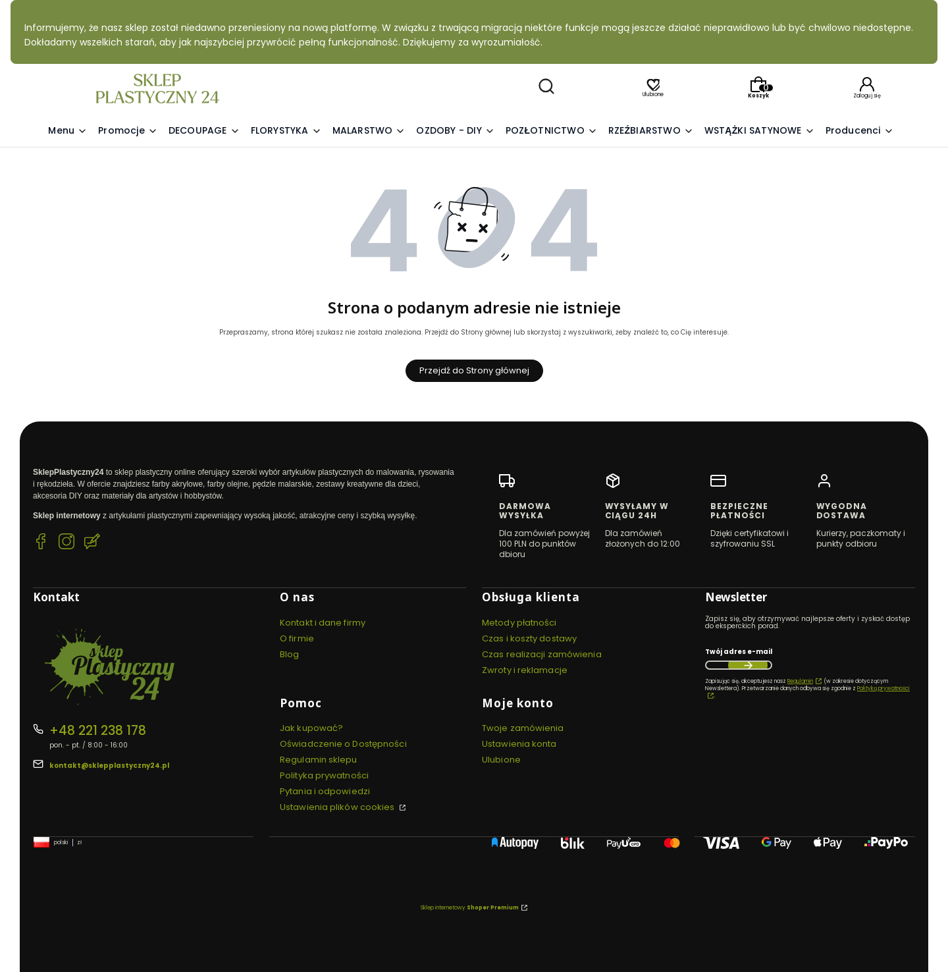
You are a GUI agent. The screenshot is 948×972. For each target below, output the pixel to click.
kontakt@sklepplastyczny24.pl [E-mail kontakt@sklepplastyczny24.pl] (109, 765)
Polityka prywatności (324, 775)
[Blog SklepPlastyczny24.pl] (92, 543)
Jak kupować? (311, 728)
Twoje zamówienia (523, 728)
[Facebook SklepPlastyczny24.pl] (41, 543)
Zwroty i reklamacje (524, 670)
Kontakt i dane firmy (322, 622)
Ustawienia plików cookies (338, 807)
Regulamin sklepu (318, 759)
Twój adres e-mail (738, 651)
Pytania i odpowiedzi (325, 791)
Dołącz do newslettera (748, 665)
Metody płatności (519, 622)
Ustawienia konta (519, 744)
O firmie (297, 638)
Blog (289, 654)
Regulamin (800, 681)
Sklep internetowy (470, 907)
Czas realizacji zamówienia (542, 654)
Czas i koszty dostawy (529, 638)
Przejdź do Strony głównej (474, 370)
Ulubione (501, 759)
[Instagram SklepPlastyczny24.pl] (66, 543)
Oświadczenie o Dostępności (343, 744)
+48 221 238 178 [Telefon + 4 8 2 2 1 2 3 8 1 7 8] (97, 731)
